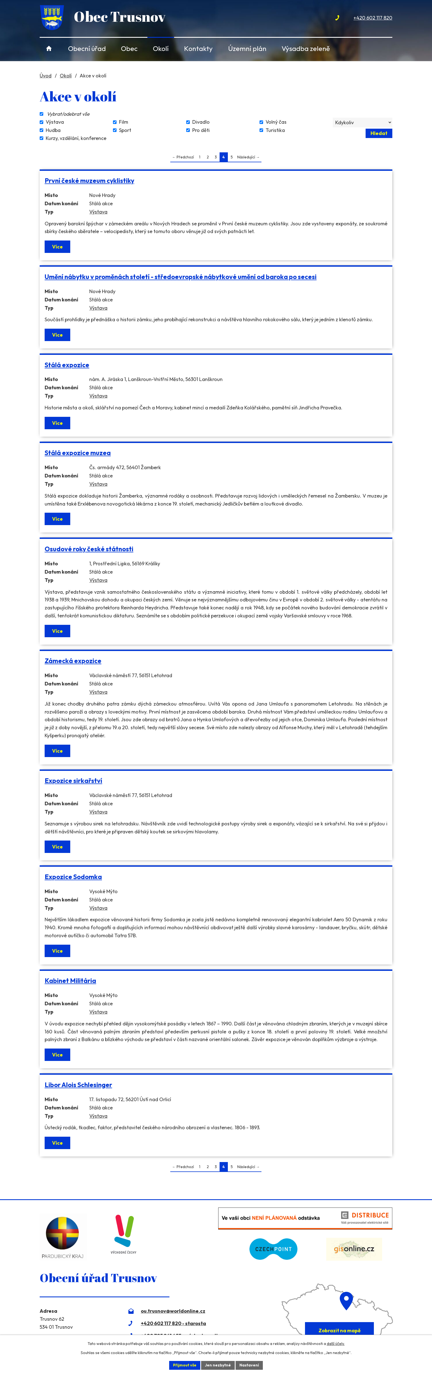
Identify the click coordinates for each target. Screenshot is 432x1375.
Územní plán (247, 48)
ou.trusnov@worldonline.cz (173, 1311)
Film (123, 122)
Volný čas (276, 122)
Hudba (53, 130)
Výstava (55, 122)
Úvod (49, 48)
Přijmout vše (184, 1365)
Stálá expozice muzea (78, 453)
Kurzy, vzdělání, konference (76, 138)
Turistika (275, 130)
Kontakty (198, 48)
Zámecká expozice (73, 661)
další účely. (336, 1343)
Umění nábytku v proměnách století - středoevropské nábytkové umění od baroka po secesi (181, 277)
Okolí (161, 48)
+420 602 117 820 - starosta (173, 1323)
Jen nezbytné (218, 1365)
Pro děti (201, 130)
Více (57, 247)
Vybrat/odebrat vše (68, 114)
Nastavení (249, 1365)
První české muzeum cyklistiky (89, 181)
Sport (125, 130)
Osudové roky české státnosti (89, 549)
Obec (129, 48)
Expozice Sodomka (73, 877)
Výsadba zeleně (306, 48)
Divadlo (201, 122)
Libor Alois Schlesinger (78, 1085)
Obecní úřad (87, 48)
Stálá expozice (67, 365)
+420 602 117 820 (372, 18)
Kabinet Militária (70, 981)
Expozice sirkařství (73, 781)
